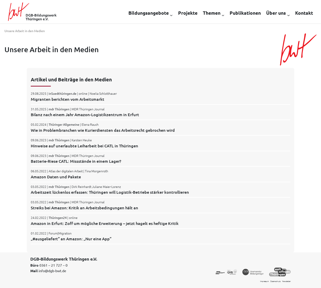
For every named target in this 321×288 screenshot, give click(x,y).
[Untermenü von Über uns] (288, 15)
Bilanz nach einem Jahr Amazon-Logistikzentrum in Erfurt (85, 114)
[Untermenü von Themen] (223, 15)
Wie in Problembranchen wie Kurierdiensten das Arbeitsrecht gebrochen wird (103, 130)
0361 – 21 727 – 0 (53, 265)
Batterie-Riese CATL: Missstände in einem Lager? (76, 161)
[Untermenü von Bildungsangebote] (171, 15)
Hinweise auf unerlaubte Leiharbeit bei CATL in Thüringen (84, 145)
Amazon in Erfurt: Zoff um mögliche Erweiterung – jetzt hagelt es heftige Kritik (105, 223)
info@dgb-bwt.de (52, 270)
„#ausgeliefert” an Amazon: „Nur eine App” (71, 238)
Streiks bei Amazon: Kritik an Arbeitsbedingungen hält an (84, 207)
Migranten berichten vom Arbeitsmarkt (67, 99)
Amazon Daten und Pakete (56, 176)
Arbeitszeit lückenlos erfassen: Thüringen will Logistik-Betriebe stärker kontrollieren (110, 192)
